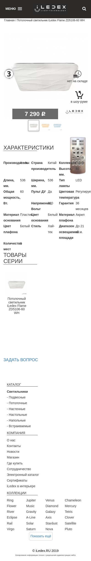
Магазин (13, 457)
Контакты (14, 446)
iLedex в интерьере (21, 486)
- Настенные (16, 409)
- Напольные (16, 420)
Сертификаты (17, 480)
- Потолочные (17, 403)
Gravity (31, 512)
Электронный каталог (23, 475)
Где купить (15, 463)
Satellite (70, 523)
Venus (50, 500)
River (10, 512)
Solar (30, 523)
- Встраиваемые (19, 426)
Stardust (51, 523)
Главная (9, 20)
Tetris (68, 512)
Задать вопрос (20, 360)
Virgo (10, 529)
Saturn (31, 529)
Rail (9, 523)
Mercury (71, 506)
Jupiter (31, 500)
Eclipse (12, 517)
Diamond (52, 506)
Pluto (68, 529)
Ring (10, 500)
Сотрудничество (19, 469)
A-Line (30, 517)
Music (30, 506)
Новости (13, 451)
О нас (11, 440)
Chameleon (73, 500)
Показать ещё (40, 536)
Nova (49, 529)
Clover (69, 517)
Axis (48, 517)
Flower (11, 506)
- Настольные (17, 414)
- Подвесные (16, 397)
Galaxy (51, 512)
